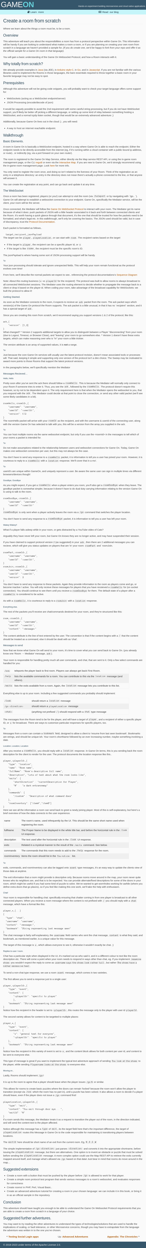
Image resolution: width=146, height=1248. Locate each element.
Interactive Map (67, 162)
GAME (17, 4)
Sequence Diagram (127, 274)
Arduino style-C (65, 69)
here (52, 165)
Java (40, 69)
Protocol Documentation (42, 221)
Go (79, 69)
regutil (39, 162)
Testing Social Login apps (23, 1236)
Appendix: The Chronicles (122, 1236)
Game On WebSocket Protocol (67, 209)
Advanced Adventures (75, 1236)
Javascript (94, 69)
